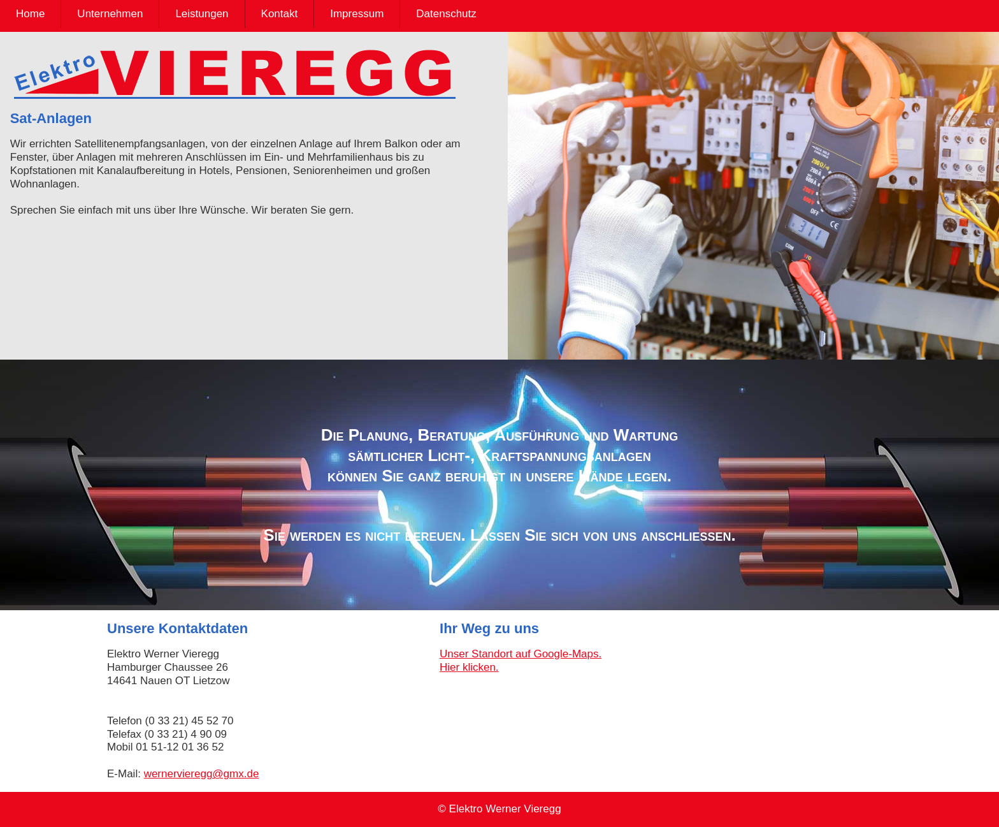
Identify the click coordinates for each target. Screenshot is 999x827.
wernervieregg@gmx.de (201, 774)
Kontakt (279, 14)
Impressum (357, 14)
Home (30, 14)
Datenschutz (446, 14)
